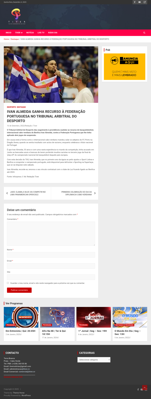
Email (10, 261)
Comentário (12, 219)
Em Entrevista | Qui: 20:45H (20, 330)
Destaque (21, 107)
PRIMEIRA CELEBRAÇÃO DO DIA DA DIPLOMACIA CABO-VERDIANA (76, 193)
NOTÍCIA (30, 33)
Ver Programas (14, 303)
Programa (10, 325)
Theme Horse (19, 393)
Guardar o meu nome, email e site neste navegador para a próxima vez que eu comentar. (47, 283)
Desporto (11, 107)
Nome (10, 250)
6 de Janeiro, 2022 (85, 334)
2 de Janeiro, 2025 (13, 334)
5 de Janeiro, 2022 (122, 338)
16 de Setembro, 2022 (15, 126)
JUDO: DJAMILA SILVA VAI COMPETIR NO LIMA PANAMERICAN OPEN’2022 (28, 193)
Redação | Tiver (31, 126)
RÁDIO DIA (52, 33)
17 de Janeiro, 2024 (50, 338)
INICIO (8, 33)
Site (8, 272)
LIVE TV (41, 33)
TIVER (17, 33)
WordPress (26, 395)
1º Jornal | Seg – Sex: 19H (92, 330)
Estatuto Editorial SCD (13, 377)
